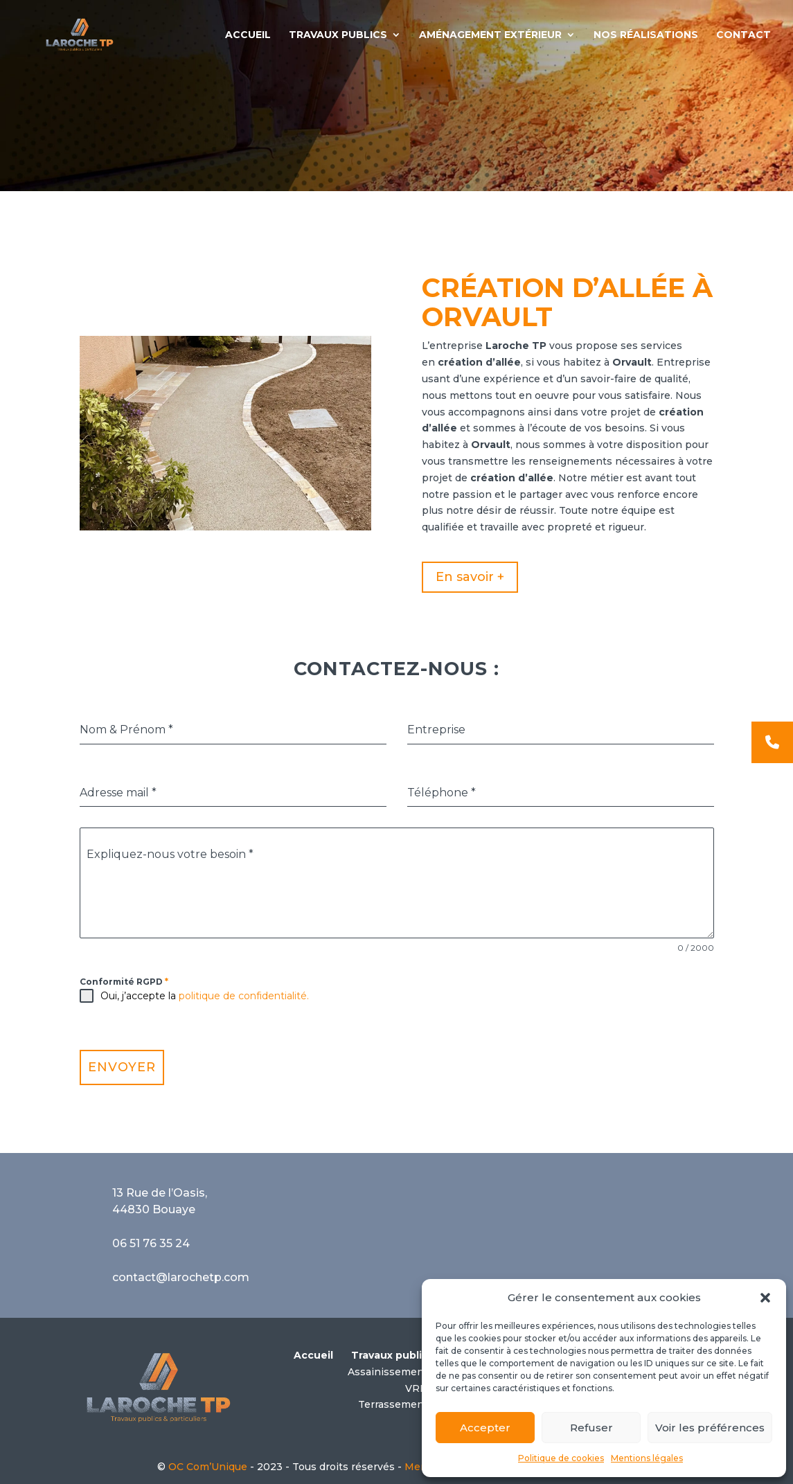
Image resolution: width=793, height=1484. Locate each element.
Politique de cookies (561, 1458)
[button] (765, 1298)
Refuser (591, 1427)
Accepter (485, 1427)
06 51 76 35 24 (151, 1243)
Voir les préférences (710, 1427)
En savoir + (470, 576)
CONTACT (743, 35)
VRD (416, 1388)
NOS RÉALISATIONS (646, 35)
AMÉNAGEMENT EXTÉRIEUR (490, 35)
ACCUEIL (248, 35)
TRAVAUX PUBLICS (338, 35)
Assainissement (388, 1372)
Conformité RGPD (124, 981)
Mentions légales (647, 1458)
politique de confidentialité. (244, 996)
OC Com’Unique (207, 1466)
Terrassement (393, 1404)
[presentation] (512, 1002)
